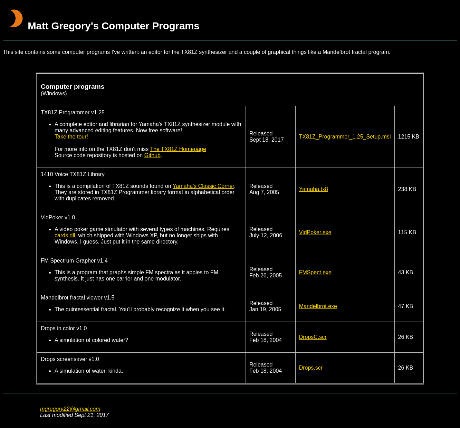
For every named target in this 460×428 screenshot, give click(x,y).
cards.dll (65, 235)
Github (152, 155)
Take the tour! (71, 137)
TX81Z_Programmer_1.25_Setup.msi (345, 137)
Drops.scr (311, 368)
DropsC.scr (313, 337)
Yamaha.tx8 (313, 189)
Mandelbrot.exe (318, 306)
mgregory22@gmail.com (70, 409)
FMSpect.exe (315, 272)
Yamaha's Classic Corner (203, 186)
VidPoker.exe (315, 232)
